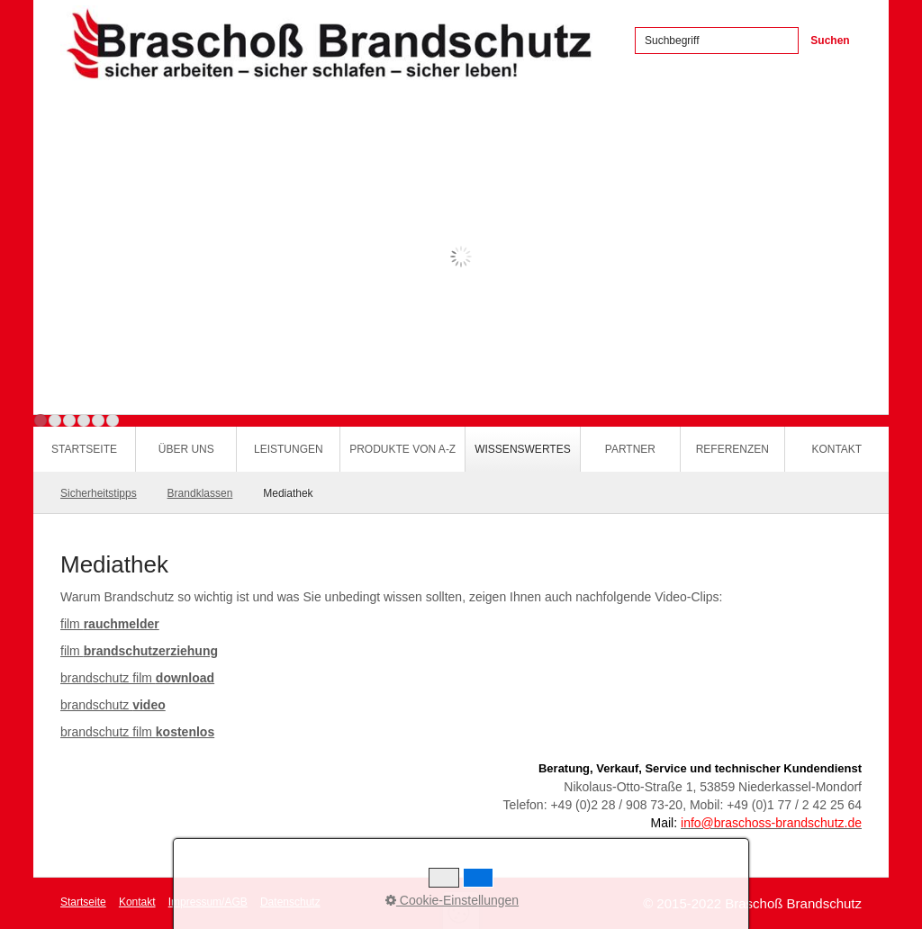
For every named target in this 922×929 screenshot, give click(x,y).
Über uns (186, 449)
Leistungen (288, 449)
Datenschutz (290, 902)
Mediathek (287, 493)
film (109, 624)
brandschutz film (137, 678)
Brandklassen (200, 493)
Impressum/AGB (208, 902)
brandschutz (113, 705)
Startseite (84, 449)
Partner (630, 449)
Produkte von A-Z (402, 449)
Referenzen (732, 449)
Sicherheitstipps (98, 493)
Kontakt (836, 449)
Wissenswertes (522, 449)
